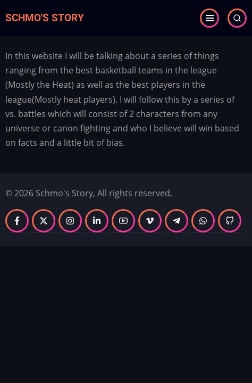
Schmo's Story (44, 18)
